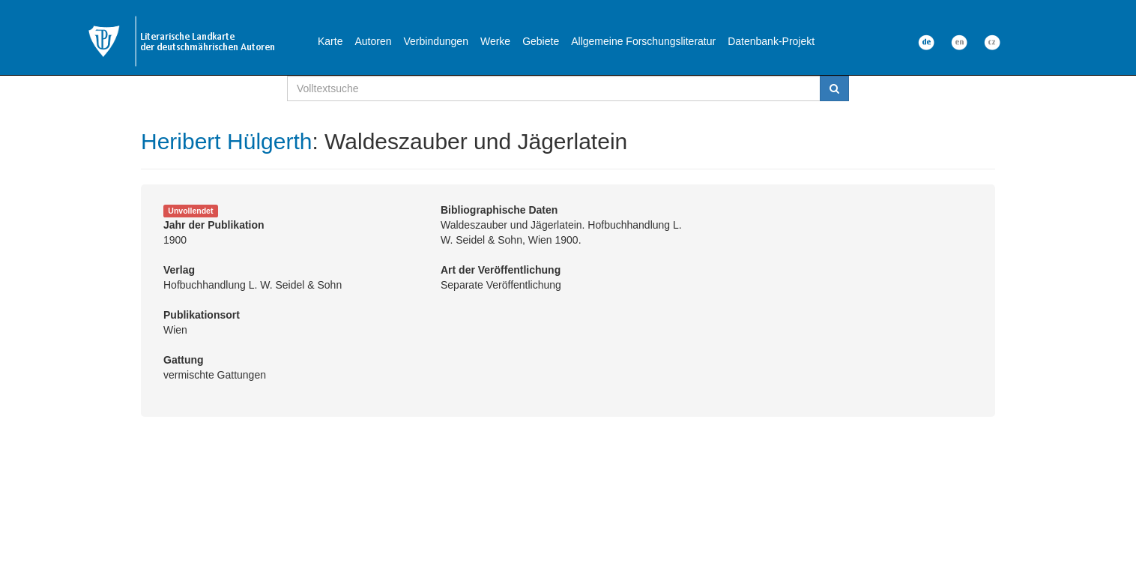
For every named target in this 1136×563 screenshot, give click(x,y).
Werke (495, 41)
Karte (330, 41)
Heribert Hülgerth (226, 141)
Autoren (372, 41)
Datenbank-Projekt (771, 41)
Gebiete (540, 41)
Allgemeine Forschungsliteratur (643, 41)
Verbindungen (436, 41)
